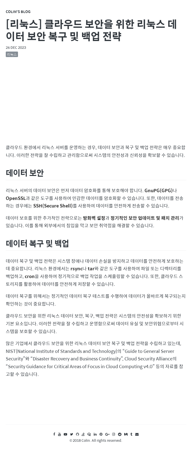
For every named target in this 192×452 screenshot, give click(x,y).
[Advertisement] (96, 102)
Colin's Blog (18, 11)
